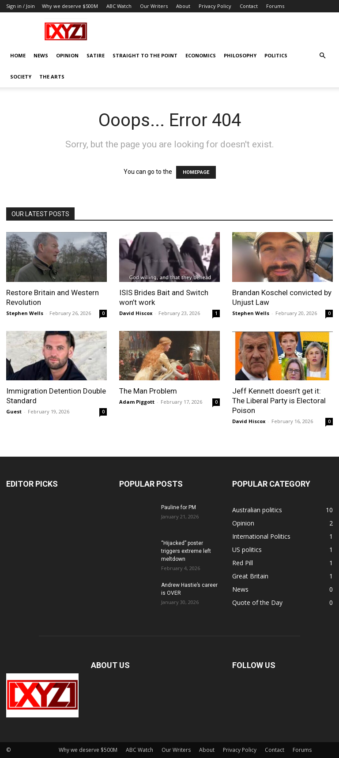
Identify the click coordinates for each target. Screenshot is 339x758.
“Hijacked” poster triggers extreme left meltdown (186, 551)
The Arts (51, 76)
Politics (275, 55)
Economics (200, 55)
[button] (322, 56)
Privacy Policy (215, 6)
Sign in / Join (20, 6)
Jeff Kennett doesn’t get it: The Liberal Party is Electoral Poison (279, 401)
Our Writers (154, 6)
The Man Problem (148, 391)
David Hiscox (135, 313)
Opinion (67, 55)
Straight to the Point (145, 55)
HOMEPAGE (196, 172)
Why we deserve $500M (70, 6)
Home (18, 55)
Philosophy (240, 55)
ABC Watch (119, 6)
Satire (96, 55)
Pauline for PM (178, 507)
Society (20, 76)
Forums (275, 6)
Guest (14, 411)
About (183, 6)
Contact (249, 6)
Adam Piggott (136, 401)
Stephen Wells (24, 313)
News (41, 55)
